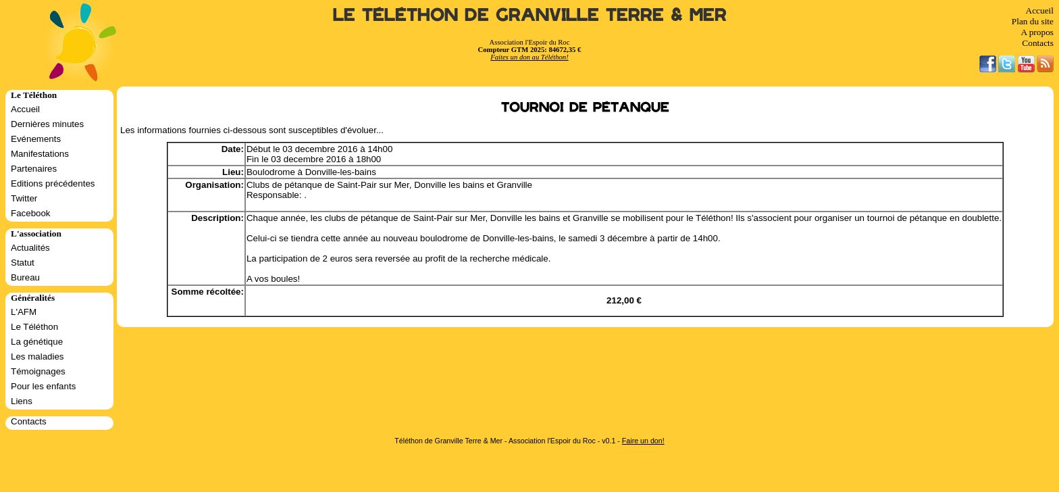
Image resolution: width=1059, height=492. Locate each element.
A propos (1037, 32)
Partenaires (34, 169)
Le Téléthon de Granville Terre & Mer (530, 15)
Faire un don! (643, 441)
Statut (22, 262)
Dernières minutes (47, 124)
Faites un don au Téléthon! (529, 57)
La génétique (37, 342)
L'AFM (23, 312)
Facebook (31, 213)
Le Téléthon (34, 327)
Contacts (1038, 43)
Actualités (30, 248)
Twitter (24, 198)
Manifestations (40, 154)
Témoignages (38, 371)
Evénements (36, 139)
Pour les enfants (43, 386)
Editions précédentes (53, 183)
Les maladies (37, 356)
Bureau (25, 277)
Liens (21, 401)
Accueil (1040, 10)
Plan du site (1033, 21)
